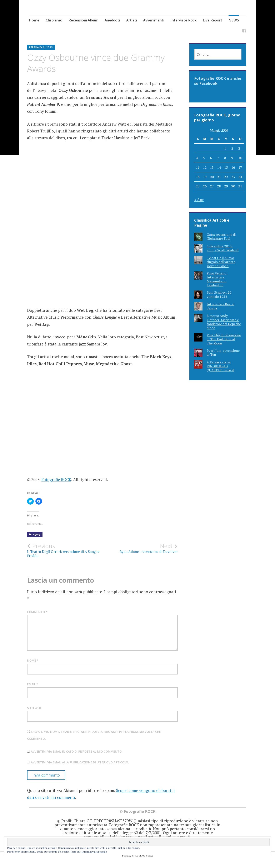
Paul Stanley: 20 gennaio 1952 (219, 294)
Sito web (34, 708)
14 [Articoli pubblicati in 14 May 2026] (219, 167)
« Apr (199, 199)
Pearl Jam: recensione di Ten (223, 352)
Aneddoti (112, 20)
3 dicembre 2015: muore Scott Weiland (223, 248)
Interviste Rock (183, 20)
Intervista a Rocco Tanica (220, 306)
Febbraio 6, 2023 (41, 47)
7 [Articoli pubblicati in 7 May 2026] (218, 158)
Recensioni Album (83, 20)
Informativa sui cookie (94, 851)
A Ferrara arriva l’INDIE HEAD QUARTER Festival (220, 366)
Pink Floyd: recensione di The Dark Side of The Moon (224, 339)
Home (34, 20)
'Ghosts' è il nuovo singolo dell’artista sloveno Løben (221, 262)
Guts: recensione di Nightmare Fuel (221, 236)
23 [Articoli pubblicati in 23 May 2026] (233, 177)
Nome (33, 660)
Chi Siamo (54, 20)
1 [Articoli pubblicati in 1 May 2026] (225, 148)
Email (32, 684)
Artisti (131, 20)
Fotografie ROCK (56, 479)
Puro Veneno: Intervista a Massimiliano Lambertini (217, 279)
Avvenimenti (153, 20)
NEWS (234, 20)
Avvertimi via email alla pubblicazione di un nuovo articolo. (80, 762)
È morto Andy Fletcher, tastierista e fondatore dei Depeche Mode (224, 321)
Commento (37, 612)
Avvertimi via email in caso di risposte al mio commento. (76, 751)
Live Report (212, 20)
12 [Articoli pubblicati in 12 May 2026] (205, 167)
